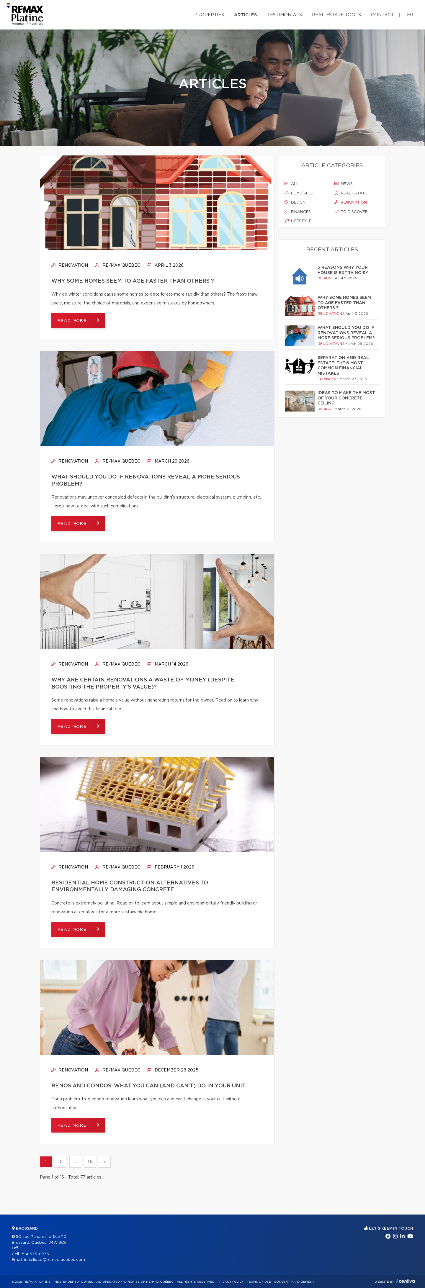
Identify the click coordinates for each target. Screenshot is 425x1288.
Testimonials (284, 15)
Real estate (350, 193)
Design (295, 202)
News (343, 184)
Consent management (294, 1281)
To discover (351, 212)
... (75, 1162)
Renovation (69, 265)
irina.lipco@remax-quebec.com (54, 1260)
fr (410, 15)
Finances (298, 212)
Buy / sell (299, 193)
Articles (245, 15)
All (292, 184)
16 (90, 1162)
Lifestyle (298, 221)
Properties (209, 15)
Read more (72, 321)
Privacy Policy (231, 1281)
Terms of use (259, 1281)
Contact (382, 15)
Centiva (405, 1281)
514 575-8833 (35, 1254)
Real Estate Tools (336, 15)
